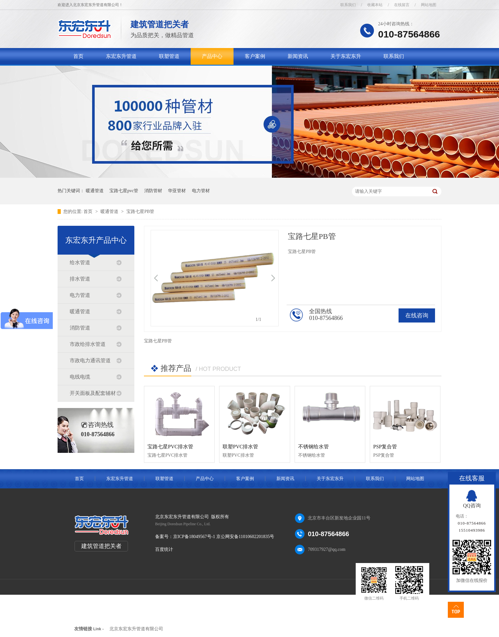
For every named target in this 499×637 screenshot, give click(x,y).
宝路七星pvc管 (123, 190)
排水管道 (80, 279)
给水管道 (80, 262)
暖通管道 (95, 190)
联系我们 (348, 5)
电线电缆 (80, 377)
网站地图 (428, 5)
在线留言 (401, 5)
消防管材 (153, 190)
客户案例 (255, 56)
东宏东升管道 (121, 56)
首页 (78, 56)
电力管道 (80, 295)
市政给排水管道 (88, 344)
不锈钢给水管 (313, 446)
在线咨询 (416, 315)
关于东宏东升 (345, 56)
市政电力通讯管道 (90, 360)
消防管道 (80, 328)
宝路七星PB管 (140, 211)
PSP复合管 (385, 446)
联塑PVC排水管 (240, 446)
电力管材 (201, 190)
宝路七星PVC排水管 (170, 446)
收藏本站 (375, 5)
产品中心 (212, 56)
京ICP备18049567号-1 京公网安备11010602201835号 (223, 536)
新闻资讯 (298, 56)
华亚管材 (177, 190)
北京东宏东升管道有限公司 (136, 628)
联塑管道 (169, 56)
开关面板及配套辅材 (93, 393)
